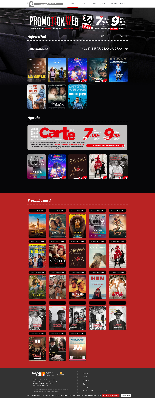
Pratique (86, 380)
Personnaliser (126, 395)
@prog (85, 384)
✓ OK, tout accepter (110, 395)
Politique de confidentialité (51, 391)
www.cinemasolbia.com (40, 385)
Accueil (85, 373)
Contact (86, 387)
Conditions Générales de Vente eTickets (97, 391)
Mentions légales (38, 391)
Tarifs (85, 377)
